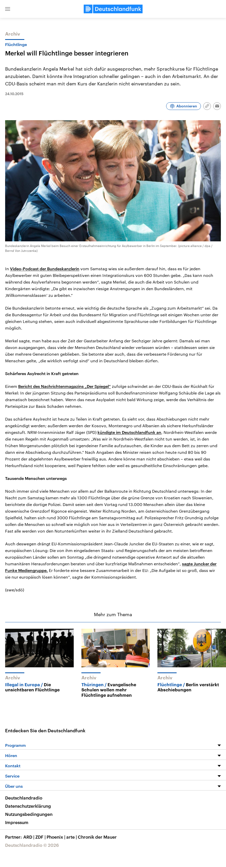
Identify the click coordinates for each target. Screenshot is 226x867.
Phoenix (56, 836)
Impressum (16, 822)
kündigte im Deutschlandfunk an (129, 432)
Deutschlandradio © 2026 (32, 845)
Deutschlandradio (23, 797)
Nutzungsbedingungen (28, 814)
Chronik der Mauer (97, 836)
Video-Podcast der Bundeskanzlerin (44, 268)
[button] (7, 9)
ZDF (41, 836)
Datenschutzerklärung (28, 805)
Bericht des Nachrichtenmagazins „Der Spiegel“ (64, 386)
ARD (29, 836)
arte (72, 836)
